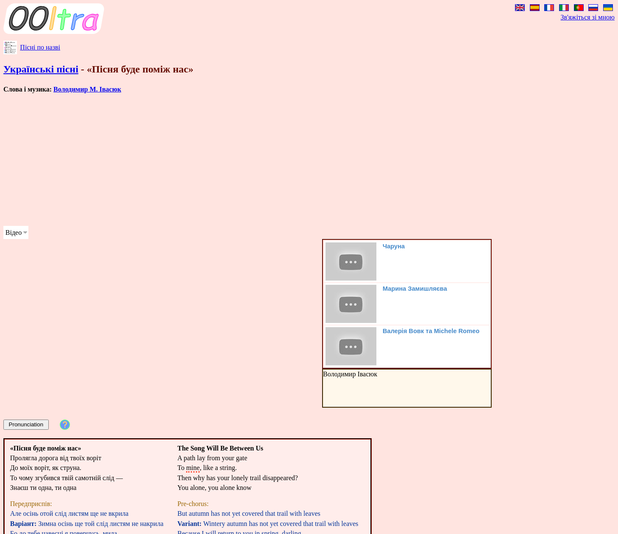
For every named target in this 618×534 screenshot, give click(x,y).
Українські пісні (40, 69)
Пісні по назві (40, 47)
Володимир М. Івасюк (87, 89)
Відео (14, 232)
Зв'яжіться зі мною (588, 17)
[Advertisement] (257, 159)
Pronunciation (26, 424)
